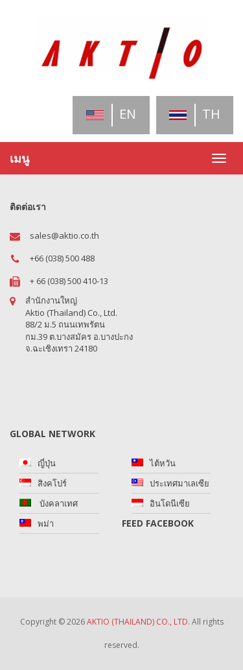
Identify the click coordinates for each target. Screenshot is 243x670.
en (111, 114)
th (194, 114)
